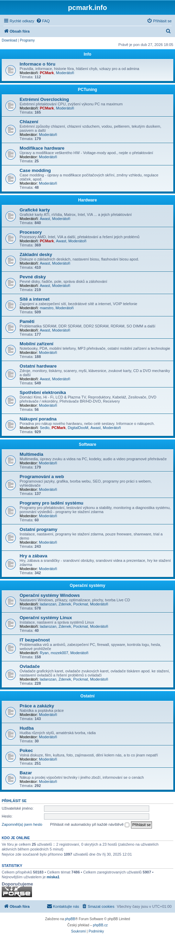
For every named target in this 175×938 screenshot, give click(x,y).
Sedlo (45, 428)
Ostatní (87, 696)
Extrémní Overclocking (44, 99)
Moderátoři (65, 73)
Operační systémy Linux (46, 617)
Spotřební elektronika (43, 392)
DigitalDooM (78, 428)
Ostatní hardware (38, 366)
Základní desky (36, 254)
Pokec (26, 750)
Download (9, 40)
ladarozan (48, 604)
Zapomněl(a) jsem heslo (22, 824)
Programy (27, 40)
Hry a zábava (33, 555)
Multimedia (31, 454)
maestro (47, 308)
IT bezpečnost (35, 639)
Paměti (27, 321)
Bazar (26, 772)
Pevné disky (33, 276)
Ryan (44, 653)
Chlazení (29, 121)
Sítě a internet (35, 299)
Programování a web (42, 476)
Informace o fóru (37, 64)
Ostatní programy (38, 529)
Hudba (27, 728)
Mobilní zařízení (36, 343)
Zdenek (64, 604)
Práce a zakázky (37, 705)
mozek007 (59, 653)
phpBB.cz (100, 925)
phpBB (70, 919)
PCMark (47, 73)
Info (87, 54)
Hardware (87, 200)
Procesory (31, 232)
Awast (45, 219)
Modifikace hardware (42, 148)
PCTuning (87, 89)
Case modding (35, 170)
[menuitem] (43, 21)
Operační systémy (87, 585)
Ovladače (30, 666)
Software (87, 444)
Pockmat (80, 604)
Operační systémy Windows (50, 595)
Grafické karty (35, 209)
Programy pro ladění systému (51, 503)
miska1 (53, 877)
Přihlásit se (14, 801)
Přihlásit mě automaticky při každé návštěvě (89, 824)
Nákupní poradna (38, 418)
